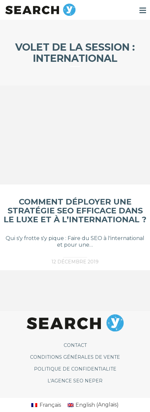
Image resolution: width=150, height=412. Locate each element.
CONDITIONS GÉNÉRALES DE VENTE (75, 357)
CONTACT (75, 345)
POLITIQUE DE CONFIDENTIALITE (75, 369)
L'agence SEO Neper (75, 381)
